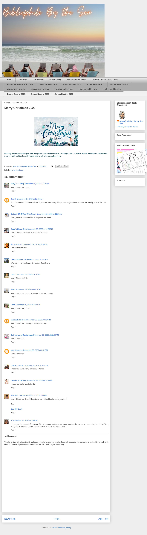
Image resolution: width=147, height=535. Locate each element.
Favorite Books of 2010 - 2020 (20, 84)
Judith (13, 199)
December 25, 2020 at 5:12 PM (28, 290)
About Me (22, 80)
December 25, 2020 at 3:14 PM (36, 259)
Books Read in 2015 (119, 84)
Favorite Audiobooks (76, 80)
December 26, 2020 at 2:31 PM (35, 350)
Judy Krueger (16, 244)
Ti (11, 421)
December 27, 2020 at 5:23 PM (35, 395)
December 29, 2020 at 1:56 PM (25, 421)
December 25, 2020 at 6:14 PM (28, 305)
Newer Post (9, 519)
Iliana (13, 290)
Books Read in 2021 (16, 94)
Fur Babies (38, 80)
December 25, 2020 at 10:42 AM (29, 199)
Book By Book (16, 409)
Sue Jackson (16, 395)
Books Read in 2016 (16, 89)
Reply (13, 191)
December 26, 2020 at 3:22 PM (36, 365)
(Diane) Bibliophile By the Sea (131, 122)
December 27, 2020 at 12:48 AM (39, 380)
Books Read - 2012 (48, 84)
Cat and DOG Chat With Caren (23, 214)
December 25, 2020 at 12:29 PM (40, 229)
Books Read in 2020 (112, 89)
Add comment (11, 436)
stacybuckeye (16, 350)
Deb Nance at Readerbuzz (22, 335)
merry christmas (17, 170)
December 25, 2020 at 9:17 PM (38, 320)
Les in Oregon (17, 259)
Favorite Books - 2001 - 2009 (104, 80)
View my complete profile (127, 127)
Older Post (103, 519)
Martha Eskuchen (18, 320)
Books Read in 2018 (64, 89)
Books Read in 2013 (72, 84)
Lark (13, 275)
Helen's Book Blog (18, 380)
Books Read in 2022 (40, 94)
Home (10, 80)
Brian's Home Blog (19, 229)
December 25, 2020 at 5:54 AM (37, 184)
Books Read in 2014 (96, 84)
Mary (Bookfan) (17, 184)
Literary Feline (17, 365)
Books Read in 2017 (40, 89)
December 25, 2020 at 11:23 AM (49, 214)
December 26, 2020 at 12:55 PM (46, 335)
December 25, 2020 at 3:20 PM (28, 275)
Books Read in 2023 (64, 94)
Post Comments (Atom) (61, 528)
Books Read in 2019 (88, 89)
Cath (13, 305)
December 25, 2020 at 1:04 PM (35, 244)
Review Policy (55, 80)
